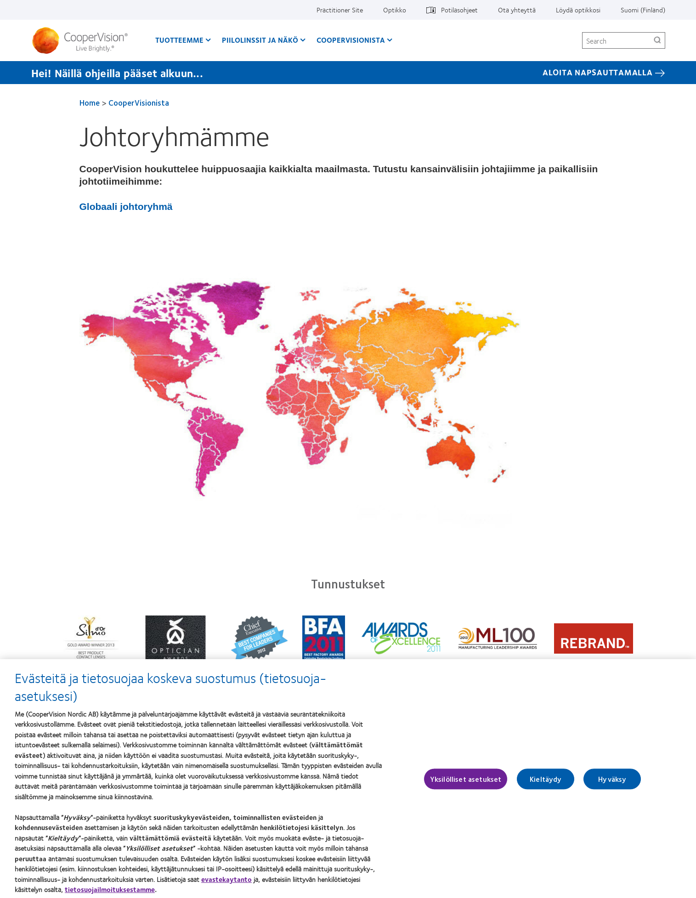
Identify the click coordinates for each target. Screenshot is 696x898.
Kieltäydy (545, 782)
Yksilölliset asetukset (466, 782)
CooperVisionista (351, 39)
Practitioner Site (340, 9)
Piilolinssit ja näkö (260, 39)
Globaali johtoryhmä (126, 206)
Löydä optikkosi (578, 9)
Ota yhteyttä (517, 9)
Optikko (394, 9)
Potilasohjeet (459, 9)
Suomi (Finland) (643, 9)
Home (89, 102)
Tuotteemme (179, 39)
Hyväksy (612, 782)
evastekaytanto (226, 882)
